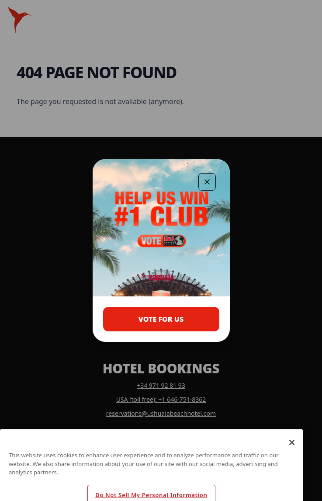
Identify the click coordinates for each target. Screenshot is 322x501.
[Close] (291, 451)
